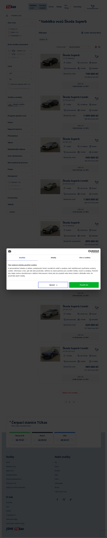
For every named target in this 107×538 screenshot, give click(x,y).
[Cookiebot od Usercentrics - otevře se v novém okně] (90, 251)
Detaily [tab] (53, 257)
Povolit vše (84, 285)
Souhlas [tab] (22, 257)
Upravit (53, 285)
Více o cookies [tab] (84, 257)
